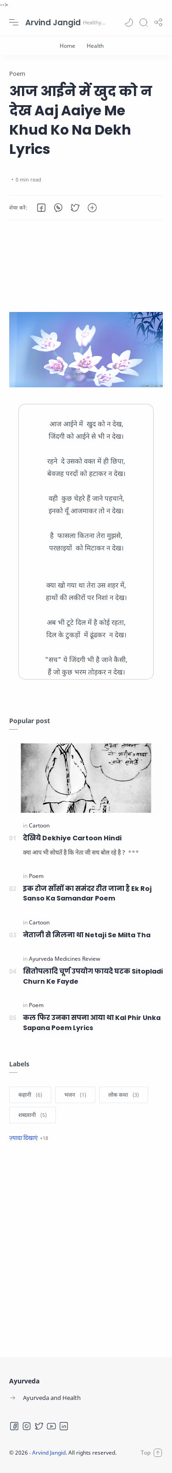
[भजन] (75, 1095)
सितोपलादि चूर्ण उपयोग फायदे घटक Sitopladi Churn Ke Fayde (93, 976)
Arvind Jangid (53, 22)
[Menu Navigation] (13, 22)
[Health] (95, 46)
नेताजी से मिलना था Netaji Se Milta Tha (86, 935)
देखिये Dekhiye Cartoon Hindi (72, 838)
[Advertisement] (86, 266)
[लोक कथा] (123, 1095)
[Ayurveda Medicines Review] (64, 959)
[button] (128, 22)
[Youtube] (51, 1426)
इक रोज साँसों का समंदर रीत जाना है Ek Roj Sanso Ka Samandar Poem (87, 893)
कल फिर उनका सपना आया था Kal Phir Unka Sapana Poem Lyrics (92, 1022)
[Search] (143, 22)
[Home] (67, 46)
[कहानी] (30, 1095)
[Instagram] (27, 1426)
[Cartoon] (39, 825)
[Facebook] (14, 1426)
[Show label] (28, 1138)
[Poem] (36, 876)
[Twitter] (39, 1426)
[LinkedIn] (64, 1426)
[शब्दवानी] (32, 1115)
